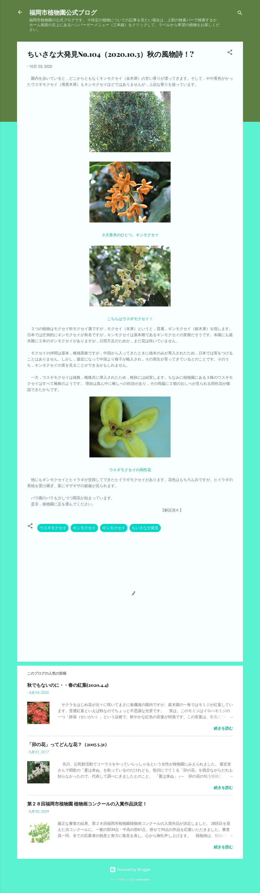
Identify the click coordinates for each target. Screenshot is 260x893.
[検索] (240, 14)
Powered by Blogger (130, 869)
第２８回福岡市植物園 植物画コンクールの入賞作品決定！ (87, 804)
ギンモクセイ (113, 528)
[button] (230, 53)
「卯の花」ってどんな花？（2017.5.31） (68, 744)
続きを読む (223, 728)
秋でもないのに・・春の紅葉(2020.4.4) (67, 685)
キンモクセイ (84, 528)
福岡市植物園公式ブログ (63, 12)
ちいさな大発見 (145, 528)
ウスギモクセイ (53, 528)
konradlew (143, 879)
